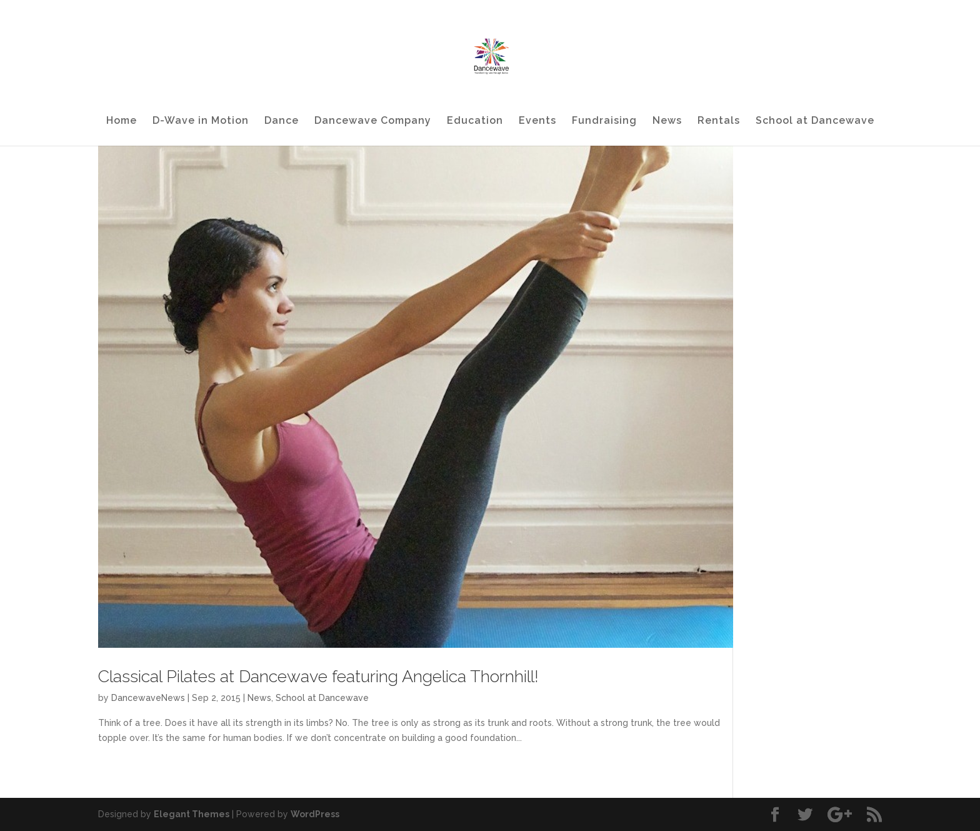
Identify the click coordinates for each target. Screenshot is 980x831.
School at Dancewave (815, 121)
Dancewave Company (372, 121)
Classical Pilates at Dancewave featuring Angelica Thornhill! (318, 676)
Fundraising (604, 121)
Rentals (719, 121)
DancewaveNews (148, 698)
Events (537, 121)
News (667, 121)
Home (121, 121)
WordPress (315, 814)
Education (475, 121)
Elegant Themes (191, 814)
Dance (281, 121)
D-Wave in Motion (200, 121)
